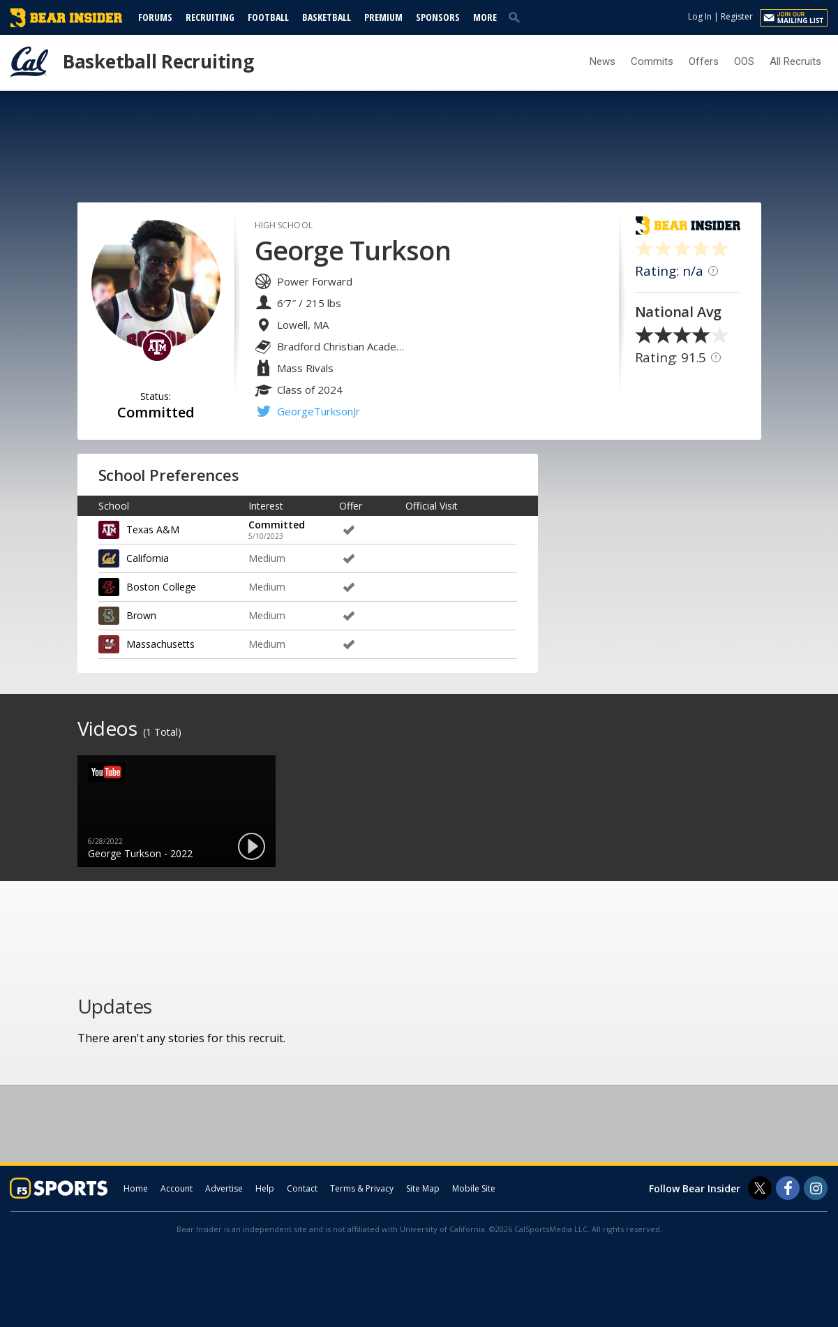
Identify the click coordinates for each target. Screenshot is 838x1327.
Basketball (326, 17)
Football (268, 17)
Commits (652, 61)
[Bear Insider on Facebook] (788, 1188)
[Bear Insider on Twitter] (760, 1188)
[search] (517, 17)
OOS (744, 61)
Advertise (224, 1188)
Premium (383, 17)
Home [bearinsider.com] (136, 1188)
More (485, 17)
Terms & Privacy (362, 1188)
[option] (176, 811)
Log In (700, 16)
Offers (704, 61)
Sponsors (438, 17)
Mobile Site (473, 1188)
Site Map (423, 1188)
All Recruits (795, 61)
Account (176, 1188)
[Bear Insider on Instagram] (816, 1188)
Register (737, 16)
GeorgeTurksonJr (318, 411)
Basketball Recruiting (158, 61)
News (602, 61)
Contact (302, 1188)
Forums (155, 17)
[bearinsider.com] (66, 23)
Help (264, 1188)
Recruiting (210, 17)
